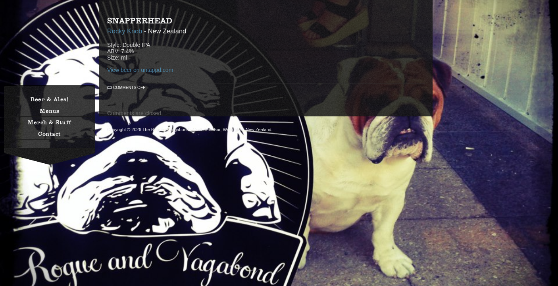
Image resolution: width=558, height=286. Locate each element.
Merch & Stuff (49, 122)
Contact (49, 134)
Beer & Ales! (50, 99)
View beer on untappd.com (140, 70)
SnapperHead (139, 20)
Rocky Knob (125, 31)
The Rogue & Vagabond (49, 46)
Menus (50, 111)
